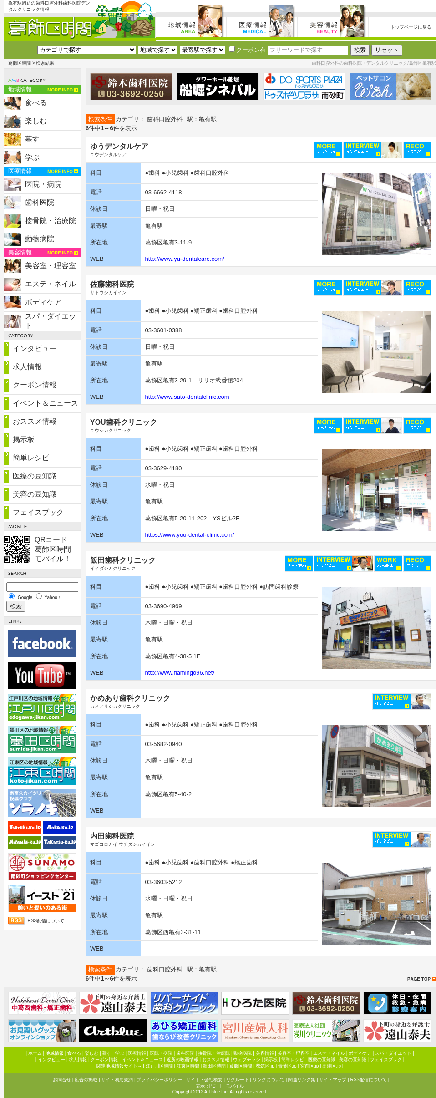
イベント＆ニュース (45, 403)
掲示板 (24, 439)
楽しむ (36, 121)
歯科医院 (39, 202)
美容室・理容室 (50, 265)
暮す (32, 139)
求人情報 (27, 367)
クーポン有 (247, 49)
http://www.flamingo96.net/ (179, 672)
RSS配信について (46, 920)
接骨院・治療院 (50, 220)
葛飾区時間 (19, 63)
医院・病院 (43, 184)
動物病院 (39, 239)
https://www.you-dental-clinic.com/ (189, 534)
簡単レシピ (31, 458)
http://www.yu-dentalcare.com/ (184, 258)
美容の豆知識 (34, 494)
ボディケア (43, 302)
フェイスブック (38, 512)
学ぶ (32, 157)
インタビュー (34, 348)
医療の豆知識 (34, 476)
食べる (36, 103)
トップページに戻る (410, 27)
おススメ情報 (34, 421)
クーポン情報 (34, 385)
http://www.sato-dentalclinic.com (187, 396)
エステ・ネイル (50, 284)
